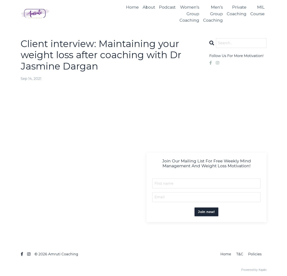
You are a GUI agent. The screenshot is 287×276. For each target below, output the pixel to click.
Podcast (167, 7)
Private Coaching (236, 10)
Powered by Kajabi (254, 270)
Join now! (206, 212)
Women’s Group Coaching (189, 14)
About (149, 7)
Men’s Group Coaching (213, 14)
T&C (239, 254)
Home (132, 7)
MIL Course (257, 10)
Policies (255, 254)
